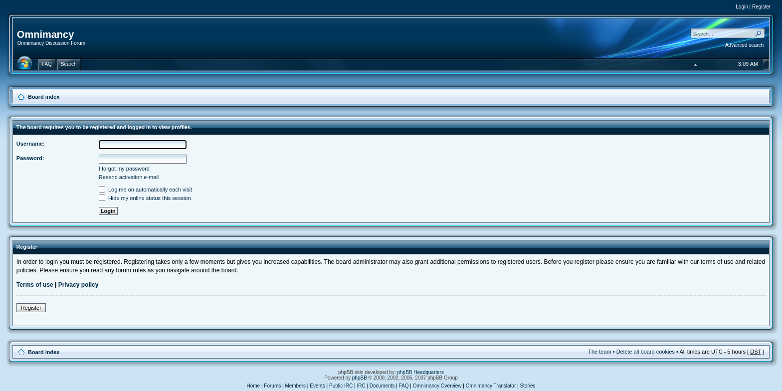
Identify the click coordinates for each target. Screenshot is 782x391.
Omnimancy (45, 34)
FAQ (404, 386)
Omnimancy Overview (437, 386)
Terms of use (34, 284)
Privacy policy (78, 284)
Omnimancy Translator (491, 386)
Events (317, 386)
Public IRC (341, 386)
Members (295, 386)
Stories (527, 386)
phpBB (359, 378)
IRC (361, 386)
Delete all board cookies (645, 352)
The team (599, 352)
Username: (30, 144)
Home (253, 386)
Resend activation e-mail (129, 177)
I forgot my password (124, 169)
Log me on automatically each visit (145, 190)
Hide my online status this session (145, 198)
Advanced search (744, 45)
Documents (382, 386)
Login (742, 6)
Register (761, 6)
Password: (30, 158)
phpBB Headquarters (420, 372)
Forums (272, 386)
